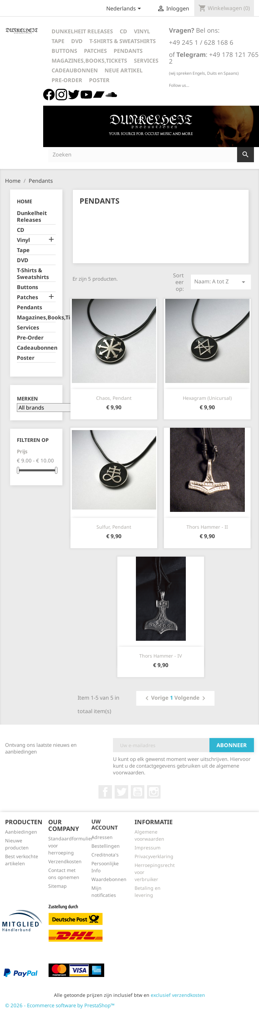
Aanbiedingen (21, 832)
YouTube (137, 792)
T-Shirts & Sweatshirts (122, 41)
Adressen (102, 837)
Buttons (64, 51)
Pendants (128, 51)
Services (146, 60)
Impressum (148, 847)
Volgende (191, 698)
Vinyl (142, 31)
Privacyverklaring (154, 856)
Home (24, 201)
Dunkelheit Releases (82, 31)
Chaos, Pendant (114, 398)
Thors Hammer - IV (160, 656)
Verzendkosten (65, 861)
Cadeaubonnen (75, 70)
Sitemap (57, 886)
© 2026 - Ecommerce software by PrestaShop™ (60, 1005)
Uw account (104, 824)
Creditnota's (105, 854)
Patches (95, 51)
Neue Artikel (124, 70)
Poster (99, 80)
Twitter (121, 792)
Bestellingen (105, 846)
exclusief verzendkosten (178, 995)
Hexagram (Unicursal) (207, 398)
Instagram (154, 792)
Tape (58, 41)
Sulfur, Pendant (113, 527)
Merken (27, 398)
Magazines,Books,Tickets (89, 60)
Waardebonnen (108, 879)
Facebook (105, 792)
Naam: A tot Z (221, 282)
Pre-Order (67, 80)
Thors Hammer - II (207, 527)
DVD (77, 41)
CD (123, 31)
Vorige (156, 698)
